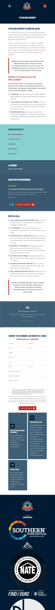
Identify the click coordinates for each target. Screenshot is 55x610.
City (10, 362)
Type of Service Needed (14, 376)
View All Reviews (25, 204)
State (10, 366)
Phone (10, 348)
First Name (11, 343)
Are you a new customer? (14, 371)
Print (32, 321)
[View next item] (12, 204)
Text (23, 321)
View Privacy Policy (26, 394)
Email (27, 321)
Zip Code (31, 366)
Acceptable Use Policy (17, 394)
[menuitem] (27, 134)
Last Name (31, 343)
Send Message (27, 408)
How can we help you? (14, 380)
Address (11, 352)
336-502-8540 (27, 517)
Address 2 (11, 357)
